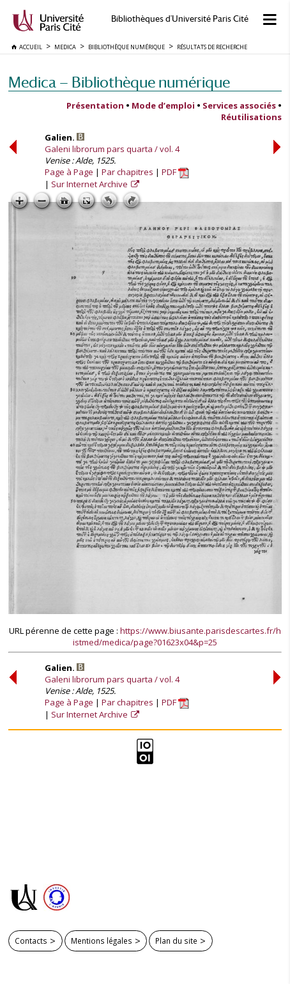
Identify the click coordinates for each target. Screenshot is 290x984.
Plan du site (176, 940)
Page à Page (69, 172)
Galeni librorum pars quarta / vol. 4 (112, 149)
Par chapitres (127, 172)
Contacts (31, 940)
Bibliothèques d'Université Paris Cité (179, 19)
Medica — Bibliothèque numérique (119, 82)
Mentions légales (101, 940)
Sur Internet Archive (90, 184)
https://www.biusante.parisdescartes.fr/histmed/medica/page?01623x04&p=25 (177, 636)
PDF (175, 172)
